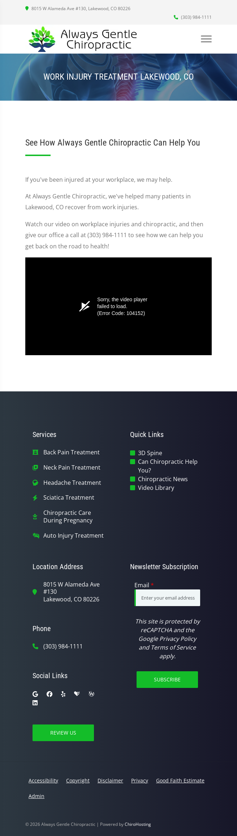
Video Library (156, 488)
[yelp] (63, 694)
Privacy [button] (139, 780)
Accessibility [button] (43, 780)
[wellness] (91, 694)
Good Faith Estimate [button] (180, 780)
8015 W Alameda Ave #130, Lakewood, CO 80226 (77, 8)
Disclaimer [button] (110, 780)
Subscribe (167, 679)
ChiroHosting (138, 824)
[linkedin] (35, 702)
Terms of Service (173, 647)
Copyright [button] (78, 780)
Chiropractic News (163, 479)
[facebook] (49, 694)
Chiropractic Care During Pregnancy (67, 516)
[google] (35, 694)
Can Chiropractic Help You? (168, 466)
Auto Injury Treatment (73, 535)
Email (144, 585)
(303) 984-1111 (193, 17)
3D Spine (150, 453)
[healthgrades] (77, 694)
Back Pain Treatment (71, 452)
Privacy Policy (177, 639)
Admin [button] (36, 796)
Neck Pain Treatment (71, 467)
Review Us (63, 732)
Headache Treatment (72, 483)
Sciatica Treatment (68, 497)
